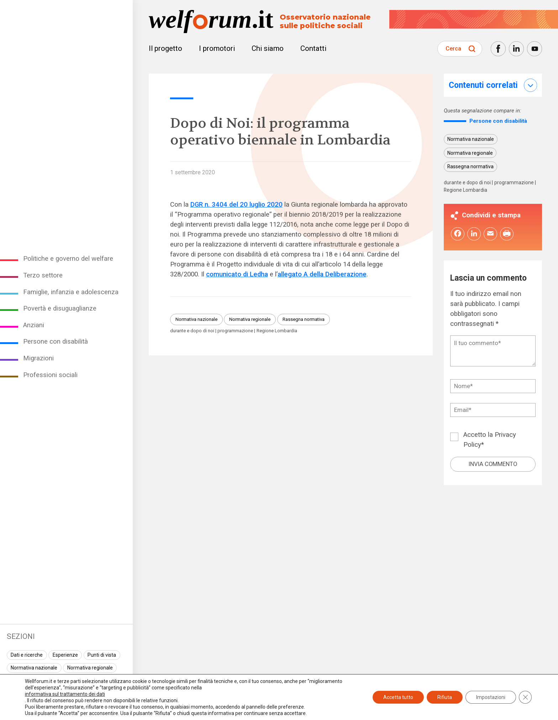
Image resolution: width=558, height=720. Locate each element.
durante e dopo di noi (192, 330)
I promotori (217, 48)
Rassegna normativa (304, 319)
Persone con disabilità (55, 341)
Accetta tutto (398, 697)
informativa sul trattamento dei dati (65, 694)
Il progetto (165, 48)
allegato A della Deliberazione (322, 274)
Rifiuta (444, 697)
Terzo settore (43, 275)
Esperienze (65, 655)
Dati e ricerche (27, 655)
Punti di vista (102, 655)
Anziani (33, 325)
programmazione (235, 330)
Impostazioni (490, 697)
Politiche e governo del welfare (68, 259)
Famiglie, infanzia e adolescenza (71, 292)
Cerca (453, 48)
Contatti (313, 48)
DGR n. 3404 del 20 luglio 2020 (236, 204)
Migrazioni (38, 358)
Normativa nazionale (34, 668)
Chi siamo (268, 48)
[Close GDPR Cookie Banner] (525, 697)
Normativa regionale (90, 668)
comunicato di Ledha (237, 274)
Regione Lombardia (277, 330)
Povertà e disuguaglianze (59, 308)
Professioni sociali (50, 375)
